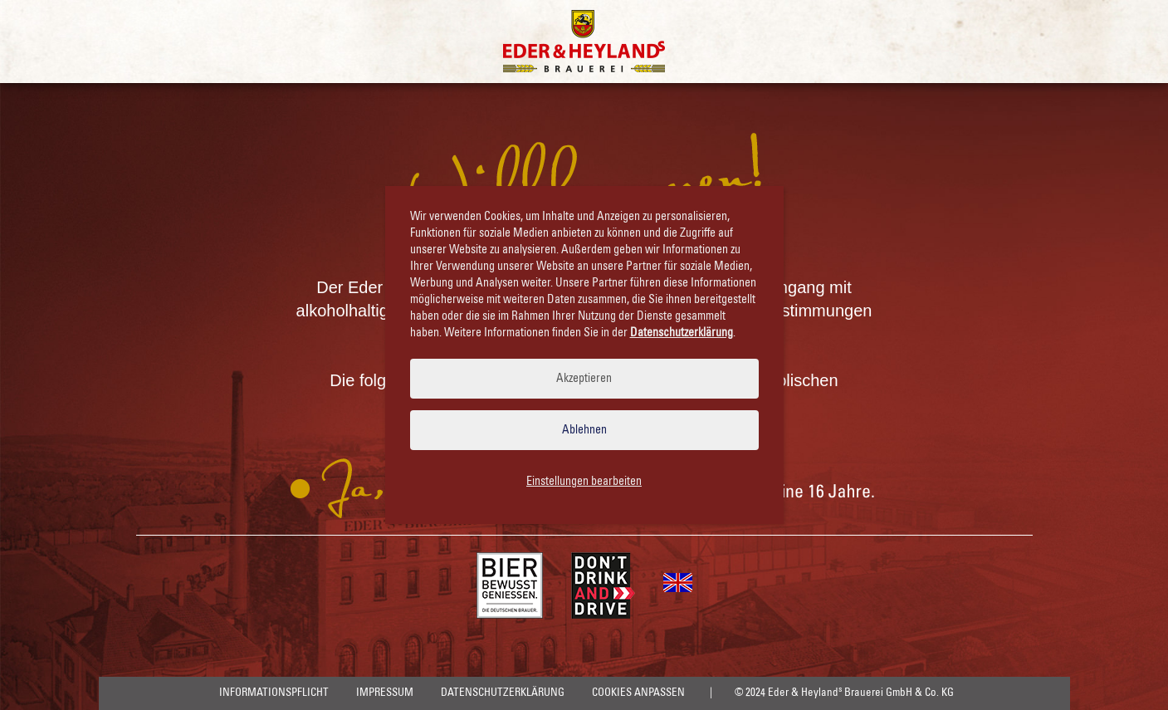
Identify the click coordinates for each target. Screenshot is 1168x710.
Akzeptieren (584, 378)
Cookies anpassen (638, 693)
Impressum (384, 693)
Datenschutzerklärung (502, 693)
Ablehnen (584, 430)
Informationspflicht (274, 693)
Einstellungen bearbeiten (584, 481)
